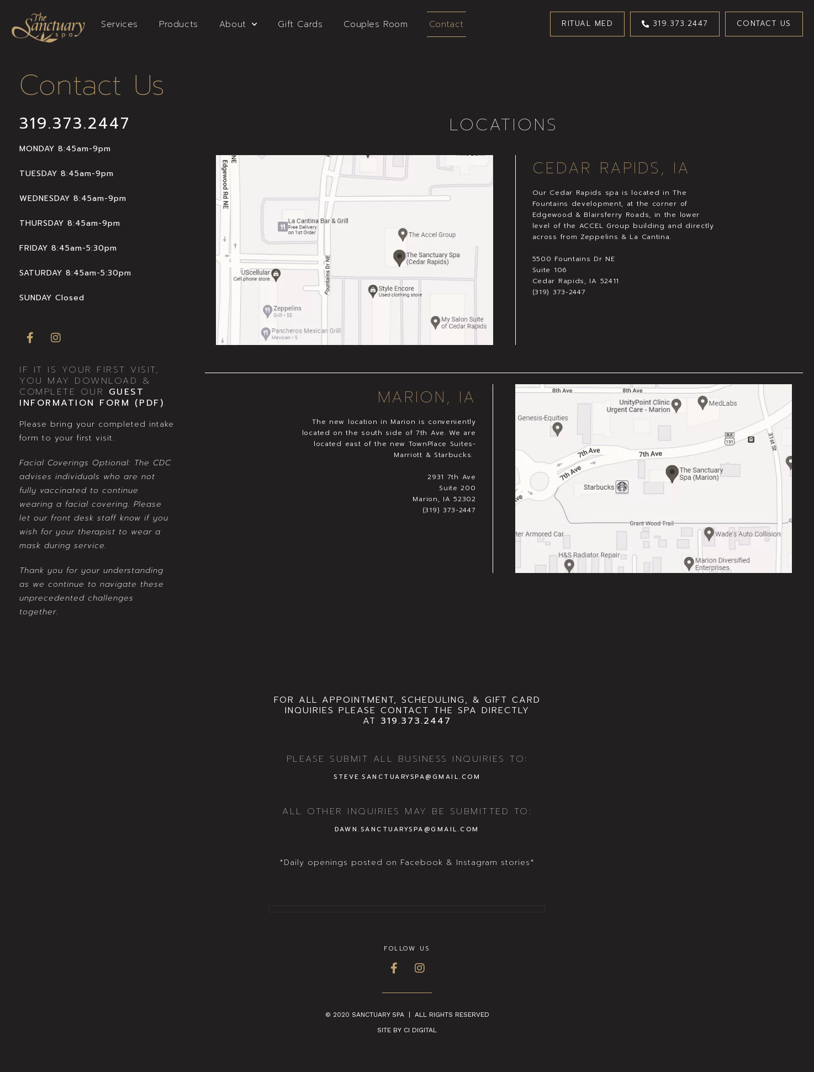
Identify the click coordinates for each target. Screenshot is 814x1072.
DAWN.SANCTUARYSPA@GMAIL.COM (407, 829)
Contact (446, 24)
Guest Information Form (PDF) (91, 397)
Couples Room (375, 24)
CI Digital (420, 1030)
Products (178, 24)
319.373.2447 (74, 123)
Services (119, 24)
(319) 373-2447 (559, 292)
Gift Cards (300, 24)
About (238, 24)
